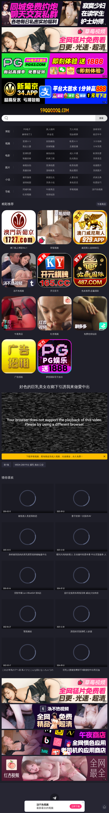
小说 (7, 179)
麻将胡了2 (27, 134)
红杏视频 (27, 194)
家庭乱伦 (50, 177)
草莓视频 (74, 189)
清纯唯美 (50, 170)
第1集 (6, 464)
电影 (7, 155)
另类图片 (97, 170)
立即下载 (75, 806)
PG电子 (27, 129)
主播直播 (74, 146)
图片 (7, 167)
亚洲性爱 (27, 153)
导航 (7, 191)
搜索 (101, 118)
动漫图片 (97, 165)
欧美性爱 (97, 153)
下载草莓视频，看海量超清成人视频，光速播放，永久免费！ (66, 456)
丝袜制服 (50, 146)
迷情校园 (27, 182)
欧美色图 (74, 165)
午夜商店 (50, 189)
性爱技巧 (97, 182)
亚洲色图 (50, 165)
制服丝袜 (27, 158)
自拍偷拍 (50, 141)
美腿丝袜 (27, 170)
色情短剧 (50, 194)
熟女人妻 (27, 146)
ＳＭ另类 (97, 146)
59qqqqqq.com (54, 110)
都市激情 (27, 177)
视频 (7, 143)
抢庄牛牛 (97, 134)
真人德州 (50, 129)
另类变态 (97, 158)
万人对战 (74, 129)
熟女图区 (74, 170)
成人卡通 (74, 153)
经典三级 (50, 158)
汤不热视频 (97, 189)
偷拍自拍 (50, 153)
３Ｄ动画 (97, 141)
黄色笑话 (74, 182)
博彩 (7, 131)
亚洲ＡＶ (27, 141)
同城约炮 (27, 189)
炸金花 (50, 134)
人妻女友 (74, 177)
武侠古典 (97, 177)
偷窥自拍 (27, 165)
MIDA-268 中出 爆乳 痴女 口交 (29, 464)
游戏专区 (97, 129)
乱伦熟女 (74, 158)
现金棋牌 (74, 134)
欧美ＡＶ (74, 141)
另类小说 (50, 182)
